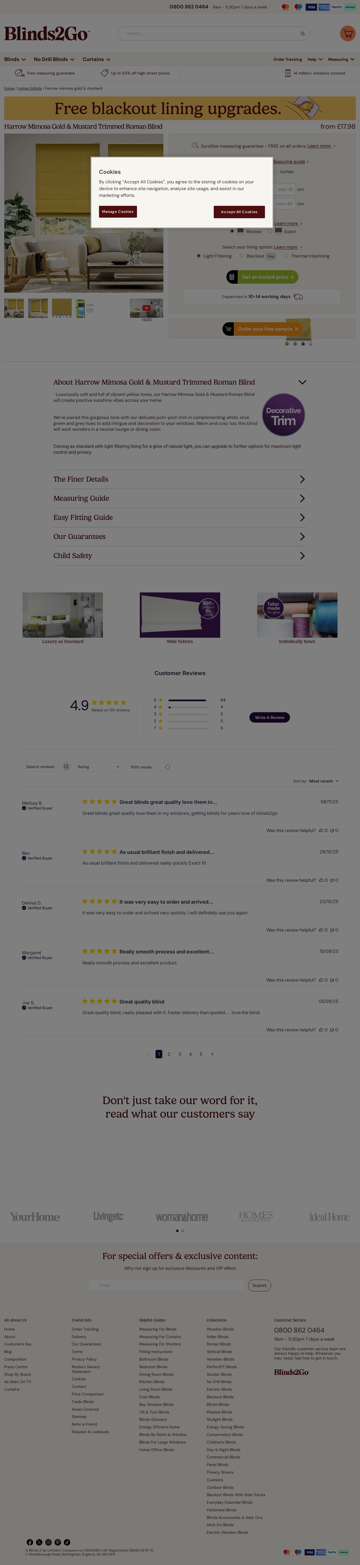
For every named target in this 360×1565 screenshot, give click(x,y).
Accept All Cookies (239, 211)
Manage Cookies (118, 211)
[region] (182, 192)
